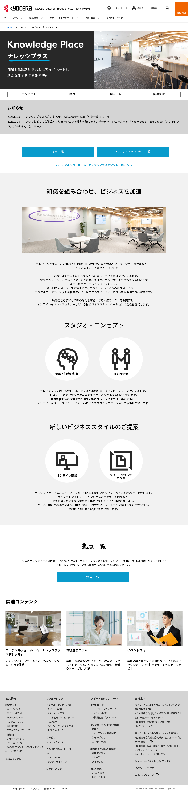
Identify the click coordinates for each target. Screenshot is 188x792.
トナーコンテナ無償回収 (104, 733)
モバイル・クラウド (56, 730)
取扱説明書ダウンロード (104, 717)
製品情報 (10, 698)
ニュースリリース (145, 774)
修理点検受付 (99, 753)
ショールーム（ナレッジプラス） (152, 761)
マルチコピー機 (14, 743)
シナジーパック (54, 769)
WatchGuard (54, 757)
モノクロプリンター (16, 721)
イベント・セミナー (115, 18)
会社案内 (140, 698)
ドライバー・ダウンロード (104, 709)
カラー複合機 (13, 709)
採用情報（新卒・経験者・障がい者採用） (156, 746)
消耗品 (10, 734)
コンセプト (29, 94)
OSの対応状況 (99, 713)
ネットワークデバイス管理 (60, 726)
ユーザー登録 (99, 741)
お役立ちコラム (13, 758)
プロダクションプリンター (19, 730)
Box (49, 753)
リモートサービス (15, 738)
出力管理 (52, 721)
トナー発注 (97, 757)
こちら (105, 116)
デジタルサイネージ (57, 761)
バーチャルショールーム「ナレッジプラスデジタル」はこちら (94, 165)
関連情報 (159, 94)
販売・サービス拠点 (146, 726)
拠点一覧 (115, 94)
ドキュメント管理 (55, 713)
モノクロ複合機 (14, 713)
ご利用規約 (34, 788)
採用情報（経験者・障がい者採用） (153, 721)
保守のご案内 (98, 737)
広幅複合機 (12, 726)
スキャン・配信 (54, 709)
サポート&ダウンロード (104, 698)
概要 (72, 94)
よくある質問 (98, 773)
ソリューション (54, 698)
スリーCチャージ (55, 741)
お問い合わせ (181, 13)
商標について (50, 788)
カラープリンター (15, 717)
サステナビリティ (144, 750)
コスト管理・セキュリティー (60, 717)
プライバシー (66, 788)
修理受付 (96, 729)
